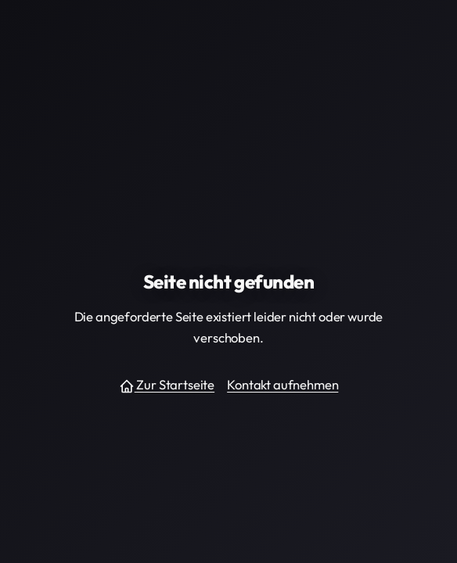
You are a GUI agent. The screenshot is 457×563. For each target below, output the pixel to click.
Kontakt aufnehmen (282, 384)
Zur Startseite (167, 385)
